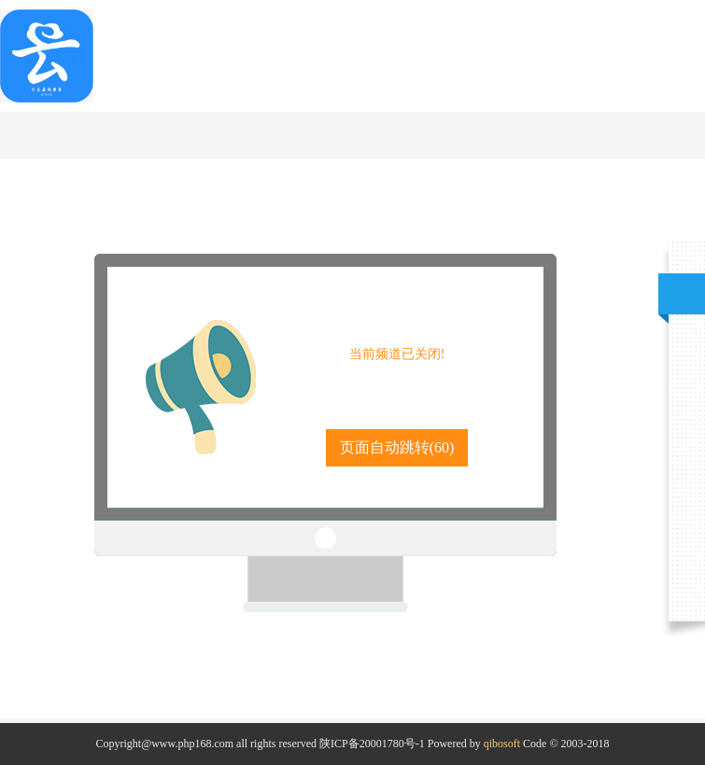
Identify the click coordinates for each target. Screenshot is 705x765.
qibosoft (502, 743)
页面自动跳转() (397, 447)
